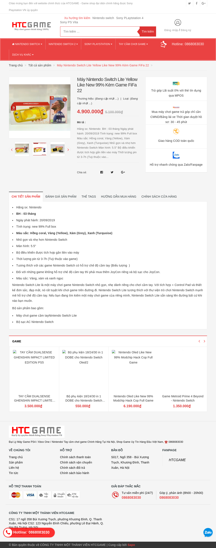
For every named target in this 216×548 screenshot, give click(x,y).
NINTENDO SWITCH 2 (63, 44)
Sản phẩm (16, 462)
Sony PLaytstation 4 (129, 18)
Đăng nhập (171, 30)
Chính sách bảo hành (74, 473)
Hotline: (188, 44)
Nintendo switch (103, 18)
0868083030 (131, 497)
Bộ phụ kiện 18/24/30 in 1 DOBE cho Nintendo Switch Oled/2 (132, 400)
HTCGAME (177, 460)
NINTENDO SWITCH (27, 44)
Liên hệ (14, 467)
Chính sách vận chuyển (76, 462)
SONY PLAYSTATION (98, 44)
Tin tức (13, 473)
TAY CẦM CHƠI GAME (133, 44)
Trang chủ (16, 457)
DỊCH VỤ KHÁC (23, 54)
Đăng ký (186, 30)
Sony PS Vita (69, 22)
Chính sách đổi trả (72, 467)
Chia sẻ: (82, 172)
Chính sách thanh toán (75, 457)
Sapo (131, 545)
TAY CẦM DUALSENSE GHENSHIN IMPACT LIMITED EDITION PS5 (83, 400)
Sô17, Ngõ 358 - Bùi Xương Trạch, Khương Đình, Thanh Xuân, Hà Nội (130, 462)
